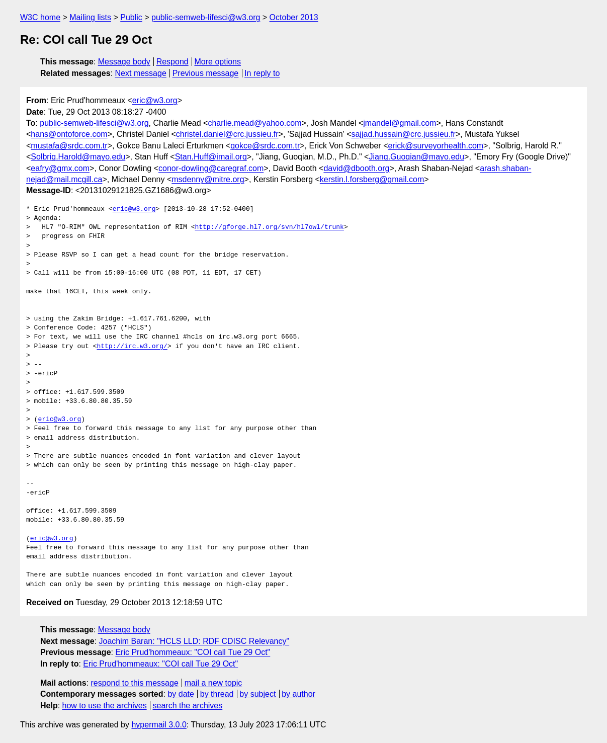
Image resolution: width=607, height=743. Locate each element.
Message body (124, 61)
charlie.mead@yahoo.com (254, 123)
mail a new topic (213, 683)
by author (298, 694)
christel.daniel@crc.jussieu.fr (227, 134)
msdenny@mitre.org (207, 179)
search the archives (188, 705)
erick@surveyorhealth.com (435, 145)
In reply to (262, 73)
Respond (172, 61)
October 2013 (294, 17)
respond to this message (134, 683)
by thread (217, 694)
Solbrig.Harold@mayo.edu (78, 156)
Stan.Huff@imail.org (211, 156)
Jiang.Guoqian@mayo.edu (416, 156)
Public (131, 17)
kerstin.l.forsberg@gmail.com (372, 179)
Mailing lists (90, 17)
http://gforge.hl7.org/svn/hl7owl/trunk (269, 227)
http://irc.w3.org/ (132, 346)
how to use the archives (104, 705)
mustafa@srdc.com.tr (69, 145)
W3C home (40, 17)
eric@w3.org (155, 100)
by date (180, 694)
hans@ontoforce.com (69, 134)
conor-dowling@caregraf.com (211, 168)
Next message (140, 73)
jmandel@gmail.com (399, 123)
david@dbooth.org (356, 168)
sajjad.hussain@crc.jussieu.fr (403, 134)
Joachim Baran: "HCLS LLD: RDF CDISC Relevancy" (194, 641)
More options (218, 61)
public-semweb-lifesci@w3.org (205, 17)
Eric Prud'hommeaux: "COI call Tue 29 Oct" (192, 652)
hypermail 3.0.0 (158, 724)
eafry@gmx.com (60, 168)
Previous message (205, 73)
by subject (257, 694)
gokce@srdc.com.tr (265, 145)
